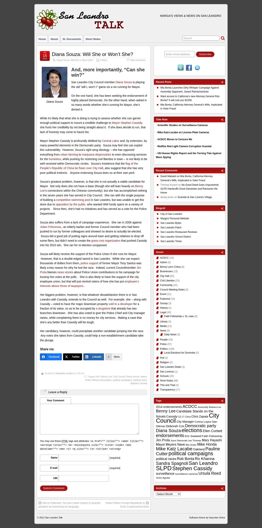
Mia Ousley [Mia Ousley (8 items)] (191, 445)
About (54, 39)
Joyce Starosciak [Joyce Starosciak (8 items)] (179, 440)
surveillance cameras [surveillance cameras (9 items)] (186, 473)
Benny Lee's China (170, 266)
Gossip (164, 303)
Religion (164, 362)
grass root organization (105, 240)
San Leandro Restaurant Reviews (178, 232)
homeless (55, 159)
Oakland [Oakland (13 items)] (199, 449)
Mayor (144, 376)
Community (166, 285)
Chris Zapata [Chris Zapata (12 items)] (199, 416)
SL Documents (72, 39)
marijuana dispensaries (96, 154)
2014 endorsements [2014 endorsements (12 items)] (169, 407)
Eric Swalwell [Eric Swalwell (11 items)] (193, 436)
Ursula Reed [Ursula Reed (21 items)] (210, 473)
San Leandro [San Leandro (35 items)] (203, 463)
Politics (103, 60)
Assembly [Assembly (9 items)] (203, 407)
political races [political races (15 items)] (166, 459)
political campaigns (122, 380)
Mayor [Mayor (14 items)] (160, 444)
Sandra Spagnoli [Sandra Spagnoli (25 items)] (172, 463)
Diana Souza (124, 82)
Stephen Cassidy (138, 383)
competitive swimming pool (73, 199)
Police (163, 344)
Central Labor (110, 140)
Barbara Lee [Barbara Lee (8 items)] (215, 407)
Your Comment (55, 400)
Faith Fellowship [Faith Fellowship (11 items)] (212, 436)
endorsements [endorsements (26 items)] (170, 435)
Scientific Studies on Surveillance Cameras (182, 125)
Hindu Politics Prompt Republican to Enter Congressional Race (127, 504)
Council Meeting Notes (172, 289)
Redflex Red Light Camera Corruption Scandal (184, 146)
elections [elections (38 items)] (192, 430)
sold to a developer (121, 304)
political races (140, 380)
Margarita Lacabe (64, 373)
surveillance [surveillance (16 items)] (165, 474)
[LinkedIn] (93, 356)
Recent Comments (166, 170)
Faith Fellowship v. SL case (179, 316)
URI (55, 478)
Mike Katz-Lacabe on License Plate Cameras (183, 132)
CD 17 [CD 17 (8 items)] (181, 416)
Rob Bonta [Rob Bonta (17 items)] (185, 459)
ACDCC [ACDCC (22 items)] (190, 406)
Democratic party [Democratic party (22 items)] (200, 425)
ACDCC (164, 257)
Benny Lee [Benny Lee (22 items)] (166, 411)
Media (163, 326)
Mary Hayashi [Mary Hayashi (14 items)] (212, 440)
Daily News (170, 334)
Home (42, 39)
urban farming (69, 154)
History (164, 307)
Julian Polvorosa (50, 227)
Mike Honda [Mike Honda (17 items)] (207, 444)
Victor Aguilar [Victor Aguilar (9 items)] (163, 477)
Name (54, 457)
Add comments (138, 60)
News (163, 330)
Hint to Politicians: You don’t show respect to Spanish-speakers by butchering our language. (69, 504)
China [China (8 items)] (188, 416)
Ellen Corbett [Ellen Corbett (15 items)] (212, 431)
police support (89, 263)
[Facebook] (51, 356)
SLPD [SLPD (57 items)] (164, 468)
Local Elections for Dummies (179, 352)
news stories (65, 272)
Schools (164, 376)
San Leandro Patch (171, 227)
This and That (167, 385)
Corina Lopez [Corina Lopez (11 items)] (203, 421)
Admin (163, 262)
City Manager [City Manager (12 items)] (185, 421)
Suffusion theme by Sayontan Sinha (207, 517)
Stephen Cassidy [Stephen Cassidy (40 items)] (192, 468)
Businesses (166, 271)
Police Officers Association (98, 380)
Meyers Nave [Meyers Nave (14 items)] (175, 444)
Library (164, 321)
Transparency (167, 389)
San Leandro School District (175, 236)
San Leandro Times (171, 241)
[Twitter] (72, 356)
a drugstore (103, 308)
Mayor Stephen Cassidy (127, 122)
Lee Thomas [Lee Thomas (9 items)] (194, 440)
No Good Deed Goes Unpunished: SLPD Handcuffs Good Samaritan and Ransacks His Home (189, 188)
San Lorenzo (167, 371)
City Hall (164, 276)
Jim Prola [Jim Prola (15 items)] (163, 440)
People (164, 339)
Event (163, 294)
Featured (165, 298)
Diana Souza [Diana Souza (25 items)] (168, 430)
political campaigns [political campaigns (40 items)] (190, 453)
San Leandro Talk (53, 517)
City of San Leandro (171, 214)
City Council (119, 376)
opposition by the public (71, 204)
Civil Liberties (167, 280)
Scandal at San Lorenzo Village (195, 197)
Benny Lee (106, 376)
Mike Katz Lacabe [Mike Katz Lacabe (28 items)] (174, 448)
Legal (163, 312)
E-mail (54, 468)
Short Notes (93, 39)
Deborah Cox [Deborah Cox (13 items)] (175, 426)
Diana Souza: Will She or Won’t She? (92, 54)
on (170, 177)
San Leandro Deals (170, 366)
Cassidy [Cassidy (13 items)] (171, 416)
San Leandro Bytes (170, 223)
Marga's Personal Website (174, 218)
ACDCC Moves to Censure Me (174, 139)
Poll (162, 357)
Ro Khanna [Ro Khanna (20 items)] (205, 458)
